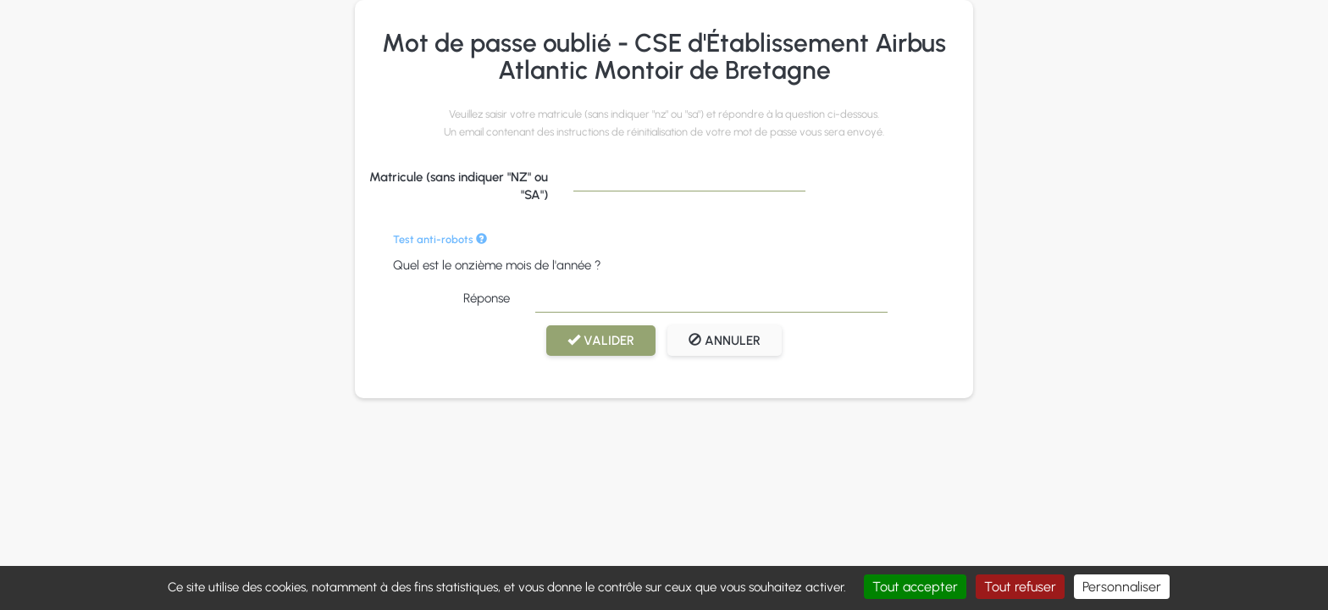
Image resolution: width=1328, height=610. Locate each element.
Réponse (486, 298)
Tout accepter (915, 587)
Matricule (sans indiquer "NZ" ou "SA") (458, 185)
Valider (600, 340)
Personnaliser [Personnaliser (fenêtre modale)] (1121, 587)
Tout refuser (1020, 587)
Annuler (725, 340)
